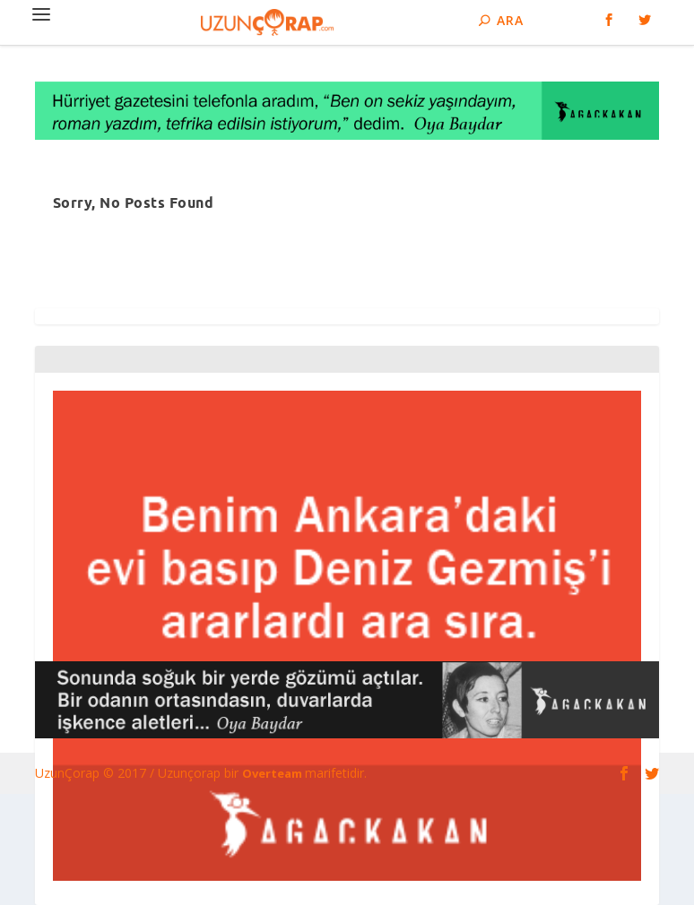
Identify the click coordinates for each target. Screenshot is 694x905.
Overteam (273, 773)
